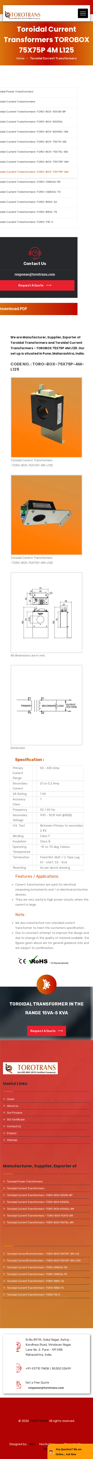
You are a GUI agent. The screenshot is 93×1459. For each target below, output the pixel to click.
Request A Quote (46, 1031)
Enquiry (12, 1133)
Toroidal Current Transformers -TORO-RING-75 (35, 1287)
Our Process (14, 1112)
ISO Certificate (16, 1119)
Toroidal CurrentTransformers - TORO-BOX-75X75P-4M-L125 (44, 1260)
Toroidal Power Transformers (25, 1181)
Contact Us (14, 1126)
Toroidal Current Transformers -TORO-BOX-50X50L (38, 1201)
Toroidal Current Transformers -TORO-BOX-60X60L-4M (40, 1208)
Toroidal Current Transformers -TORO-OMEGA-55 (37, 1267)
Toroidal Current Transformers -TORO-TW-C (33, 1294)
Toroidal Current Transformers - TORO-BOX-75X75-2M (40, 1215)
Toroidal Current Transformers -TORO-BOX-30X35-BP (40, 1195)
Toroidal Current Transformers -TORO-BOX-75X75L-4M (40, 1222)
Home (20, 58)
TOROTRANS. (39, 1424)
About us (12, 1105)
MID (32, 1450)
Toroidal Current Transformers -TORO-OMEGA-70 (37, 1274)
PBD (46, 1455)
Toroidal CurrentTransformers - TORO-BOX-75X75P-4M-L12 (43, 1253)
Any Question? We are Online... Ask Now (69, 1452)
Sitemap (12, 1139)
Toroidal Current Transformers (25, 1188)
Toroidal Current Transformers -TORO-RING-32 (35, 1280)
